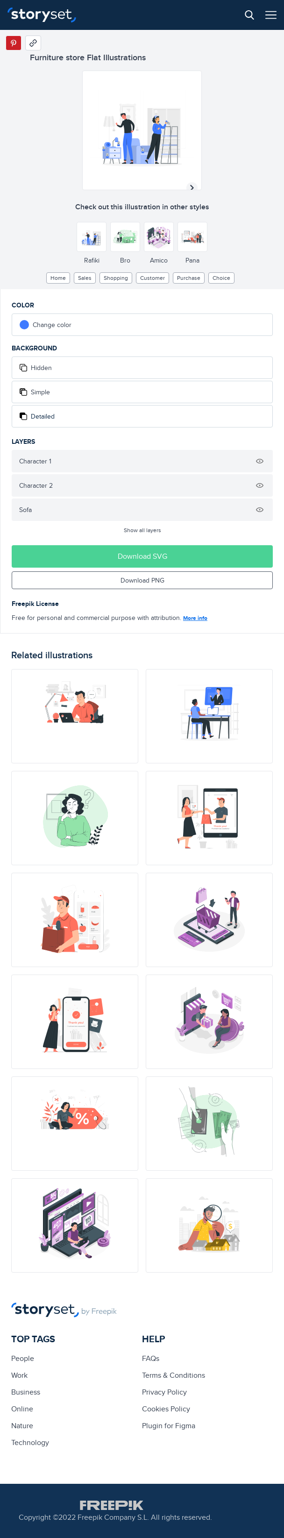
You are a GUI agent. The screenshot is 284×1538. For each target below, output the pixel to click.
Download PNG (142, 580)
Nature (22, 1425)
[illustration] (74, 716)
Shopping (116, 278)
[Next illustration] (192, 187)
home (58, 278)
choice (221, 278)
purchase (188, 278)
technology (30, 1442)
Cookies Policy (166, 1408)
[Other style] (91, 237)
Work (19, 1375)
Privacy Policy (164, 1392)
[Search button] (249, 15)
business (25, 1392)
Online (22, 1408)
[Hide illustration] (259, 461)
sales (85, 278)
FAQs (150, 1358)
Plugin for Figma (168, 1425)
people (22, 1358)
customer (152, 278)
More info (195, 618)
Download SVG (142, 556)
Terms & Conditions (173, 1375)
